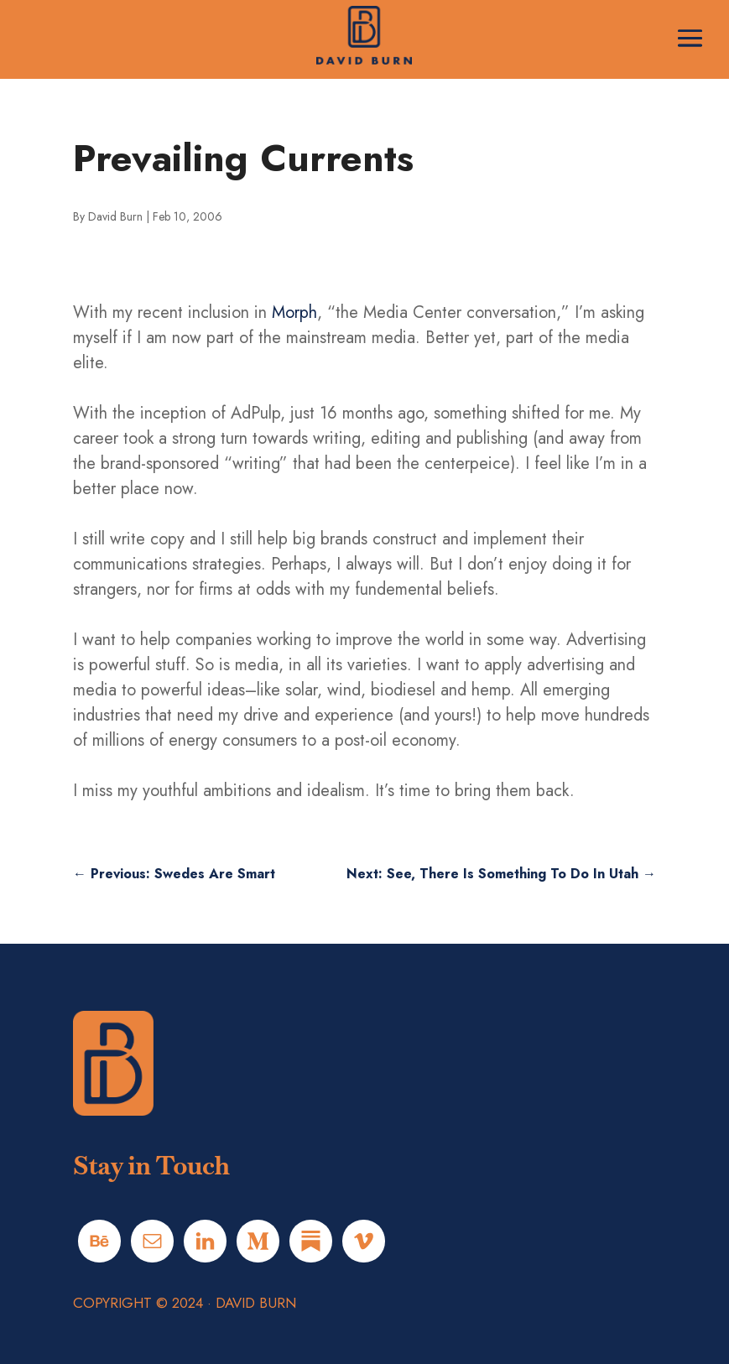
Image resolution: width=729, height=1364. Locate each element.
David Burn (115, 216)
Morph (294, 312)
